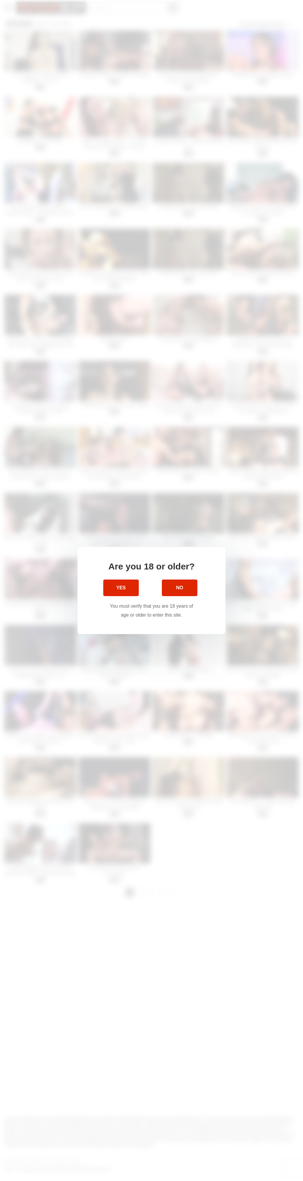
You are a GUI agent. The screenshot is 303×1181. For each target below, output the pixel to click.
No (179, 587)
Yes (121, 587)
